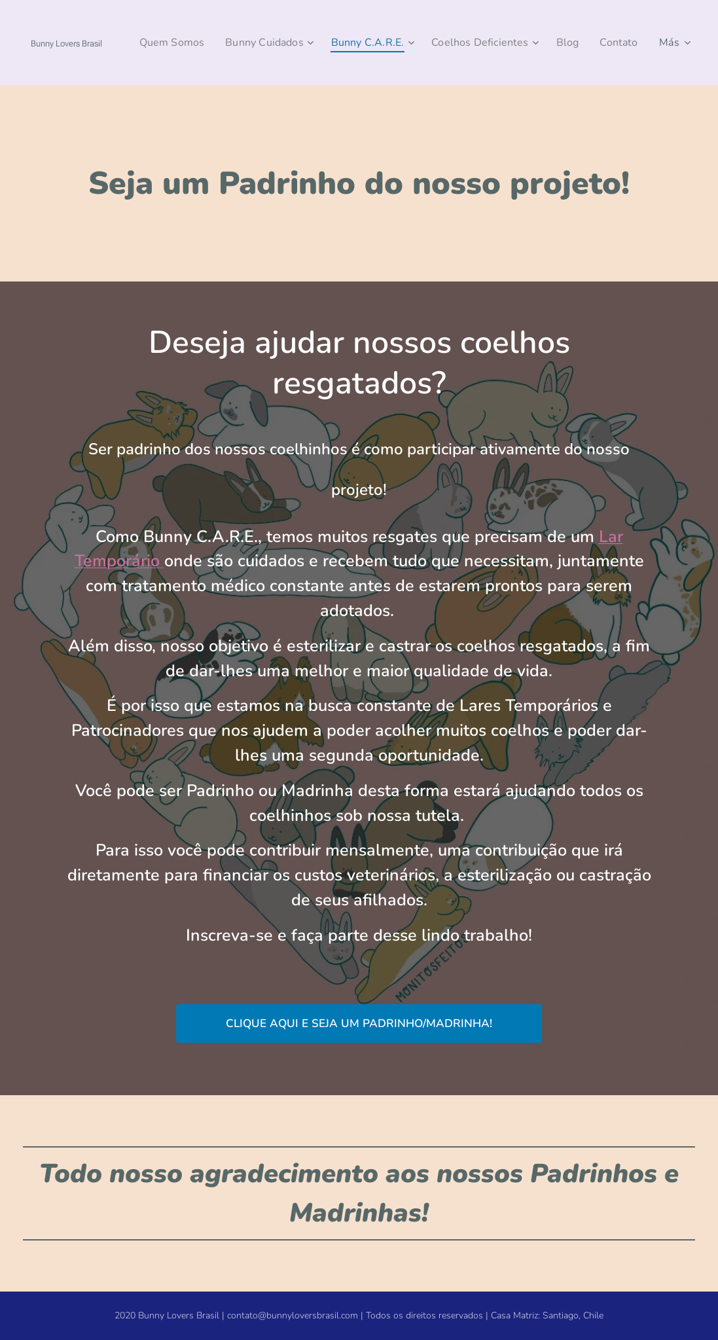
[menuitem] (211, 42)
